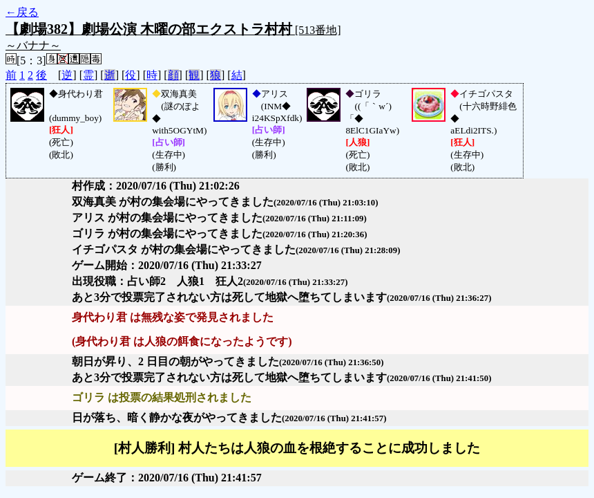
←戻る (22, 12)
